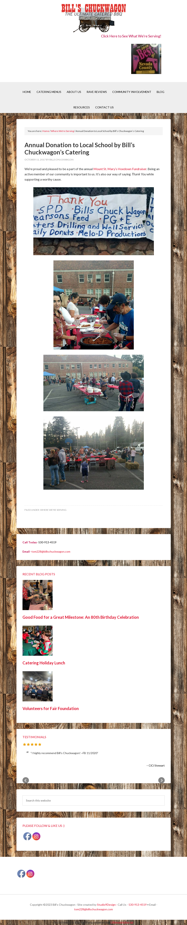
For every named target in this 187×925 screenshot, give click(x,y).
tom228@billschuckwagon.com (51, 551)
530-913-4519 (138, 904)
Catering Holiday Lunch (43, 662)
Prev (25, 780)
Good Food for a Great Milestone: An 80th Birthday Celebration (80, 617)
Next (161, 780)
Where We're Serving (53, 509)
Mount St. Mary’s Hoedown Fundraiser (119, 169)
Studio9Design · (107, 904)
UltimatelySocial (121, 922)
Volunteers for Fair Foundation (50, 708)
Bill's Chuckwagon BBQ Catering (93, 18)
